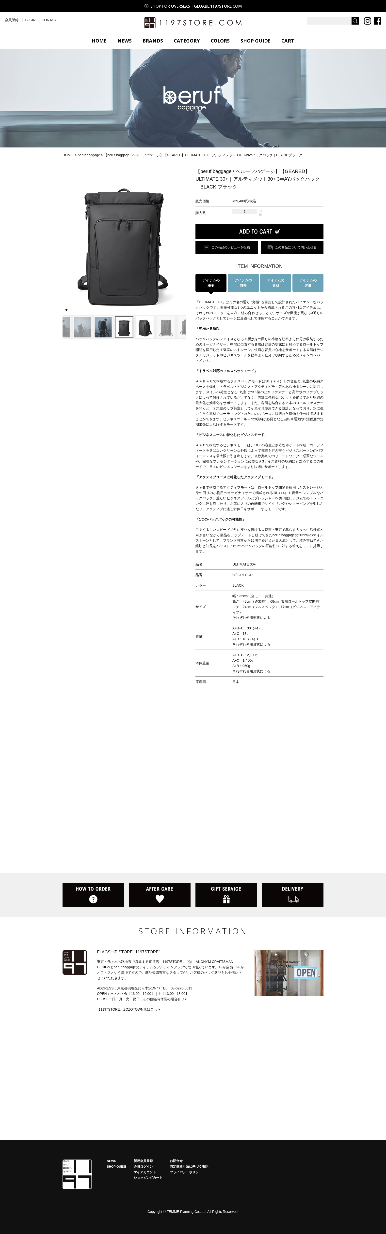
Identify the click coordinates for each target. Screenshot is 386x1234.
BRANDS (153, 40)
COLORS (220, 40)
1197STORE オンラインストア (193, 22)
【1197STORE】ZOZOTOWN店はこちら (129, 1009)
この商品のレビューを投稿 (230, 247)
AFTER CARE (160, 895)
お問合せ (176, 1161)
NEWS (124, 40)
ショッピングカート (148, 1177)
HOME (99, 40)
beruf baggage (89, 155)
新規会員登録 (143, 1161)
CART (287, 40)
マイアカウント (145, 1172)
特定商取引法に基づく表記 (189, 1166)
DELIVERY (292, 895)
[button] (68, 241)
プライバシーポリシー (186, 1172)
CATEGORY (187, 40)
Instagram (367, 21)
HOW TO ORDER (93, 895)
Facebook (377, 21)
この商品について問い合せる (296, 247)
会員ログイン (143, 1166)
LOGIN (30, 20)
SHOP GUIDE (256, 40)
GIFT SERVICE (226, 895)
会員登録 (12, 20)
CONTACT (50, 20)
